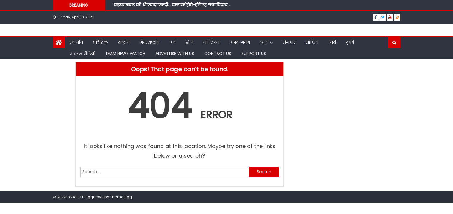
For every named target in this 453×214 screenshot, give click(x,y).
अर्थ (172, 42)
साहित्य (312, 42)
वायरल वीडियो (82, 53)
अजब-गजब (239, 42)
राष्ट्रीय (124, 42)
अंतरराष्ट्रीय (149, 42)
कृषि (350, 42)
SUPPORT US (253, 53)
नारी (332, 42)
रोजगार (289, 42)
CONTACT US (217, 53)
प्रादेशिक (100, 42)
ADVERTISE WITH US (174, 53)
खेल (189, 42)
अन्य (264, 42)
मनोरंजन (211, 42)
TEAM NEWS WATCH (125, 53)
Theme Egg (121, 197)
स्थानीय (76, 42)
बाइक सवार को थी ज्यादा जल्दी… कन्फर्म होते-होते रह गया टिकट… (172, 5)
